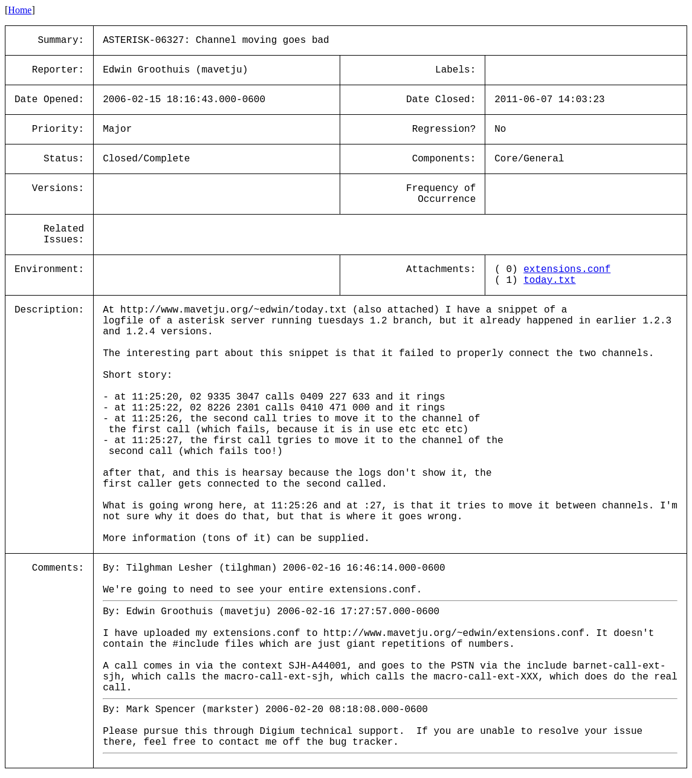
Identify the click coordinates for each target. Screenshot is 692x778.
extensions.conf (566, 269)
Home (19, 10)
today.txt (549, 280)
